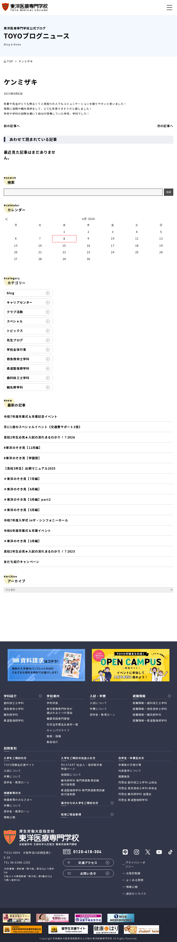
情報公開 (132, 887)
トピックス (15, 330)
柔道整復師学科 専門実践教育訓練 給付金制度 (83, 792)
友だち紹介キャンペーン (21, 561)
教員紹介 (52, 742)
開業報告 (124, 776)
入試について (98, 703)
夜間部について (71, 774)
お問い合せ (88, 873)
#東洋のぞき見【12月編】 (23, 447)
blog (10, 293)
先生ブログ (15, 340)
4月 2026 (88, 218)
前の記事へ (12, 126)
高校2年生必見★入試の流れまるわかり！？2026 (39, 437)
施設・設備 (54, 736)
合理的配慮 (133, 873)
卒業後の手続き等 (129, 765)
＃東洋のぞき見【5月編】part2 (27, 499)
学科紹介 (10, 696)
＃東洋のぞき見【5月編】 (22, 509)
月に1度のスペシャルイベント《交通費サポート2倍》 (43, 427)
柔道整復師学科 (18, 368)
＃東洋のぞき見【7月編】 (22, 478)
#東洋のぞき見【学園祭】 (22, 458)
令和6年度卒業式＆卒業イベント (27, 530)
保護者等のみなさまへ (18, 800)
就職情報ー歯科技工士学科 (150, 703)
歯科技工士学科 (18, 377)
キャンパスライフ (58, 730)
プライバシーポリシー (135, 864)
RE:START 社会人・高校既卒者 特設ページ (81, 767)
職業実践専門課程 (58, 718)
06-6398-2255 (20, 862)
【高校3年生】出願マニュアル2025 (30, 468)
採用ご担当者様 (71, 814)
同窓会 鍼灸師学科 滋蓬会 (135, 794)
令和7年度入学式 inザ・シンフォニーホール (36, 520)
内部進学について (129, 770)
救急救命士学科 (18, 359)
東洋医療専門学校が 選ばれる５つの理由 (59, 711)
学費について (98, 709)
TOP (10, 61)
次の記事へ (165, 126)
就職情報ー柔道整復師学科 (150, 720)
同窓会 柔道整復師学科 (133, 800)
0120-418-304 (87, 852)
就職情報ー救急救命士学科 (150, 709)
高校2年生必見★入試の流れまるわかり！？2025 (39, 551)
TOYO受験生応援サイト (19, 765)
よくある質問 (134, 880)
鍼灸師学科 (15, 387)
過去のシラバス (136, 893)
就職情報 (139, 696)
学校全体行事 (16, 349)
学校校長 (52, 703)
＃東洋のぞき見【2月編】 (23, 541)
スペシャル (15, 321)
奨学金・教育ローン (102, 714)
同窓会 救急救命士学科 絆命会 (137, 788)
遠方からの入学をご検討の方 (79, 803)
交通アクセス (87, 862)
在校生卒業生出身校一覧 (62, 724)
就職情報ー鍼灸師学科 (147, 714)
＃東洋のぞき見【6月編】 (22, 489)
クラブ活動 (15, 311)
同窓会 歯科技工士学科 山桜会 (137, 782)
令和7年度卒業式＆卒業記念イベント (30, 416)
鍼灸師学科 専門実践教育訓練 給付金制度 (80, 782)
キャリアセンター (20, 302)
